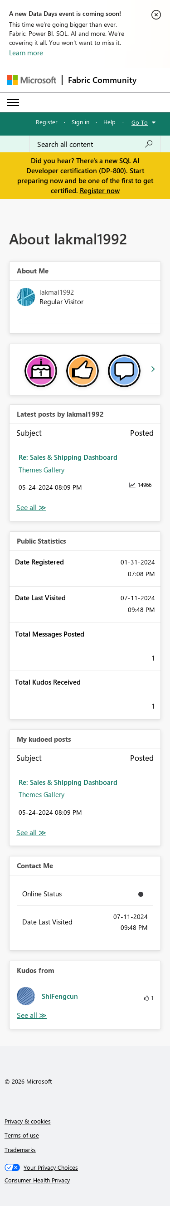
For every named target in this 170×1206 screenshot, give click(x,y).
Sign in (80, 122)
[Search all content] (95, 144)
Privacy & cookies (28, 1121)
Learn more (26, 52)
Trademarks (20, 1149)
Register (47, 122)
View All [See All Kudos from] (32, 1015)
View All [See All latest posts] (31, 507)
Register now (100, 190)
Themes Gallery (41, 469)
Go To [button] (139, 122)
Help (109, 122)
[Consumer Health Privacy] (85, 1180)
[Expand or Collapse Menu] (13, 102)
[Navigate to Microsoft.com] (31, 80)
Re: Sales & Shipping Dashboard (68, 457)
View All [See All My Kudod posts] (31, 832)
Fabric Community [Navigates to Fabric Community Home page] (102, 79)
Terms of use (22, 1135)
